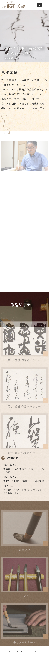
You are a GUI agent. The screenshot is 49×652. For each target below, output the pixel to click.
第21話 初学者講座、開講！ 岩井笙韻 (23, 470)
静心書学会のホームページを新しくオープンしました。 (23, 491)
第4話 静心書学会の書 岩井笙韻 (23, 480)
